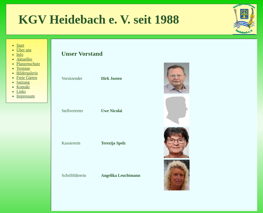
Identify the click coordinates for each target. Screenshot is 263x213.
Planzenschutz (28, 64)
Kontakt (23, 87)
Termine (23, 68)
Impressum (25, 96)
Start (20, 45)
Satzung (23, 82)
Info (19, 54)
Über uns (23, 50)
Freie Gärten (26, 77)
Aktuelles (24, 59)
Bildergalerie (27, 73)
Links (21, 91)
